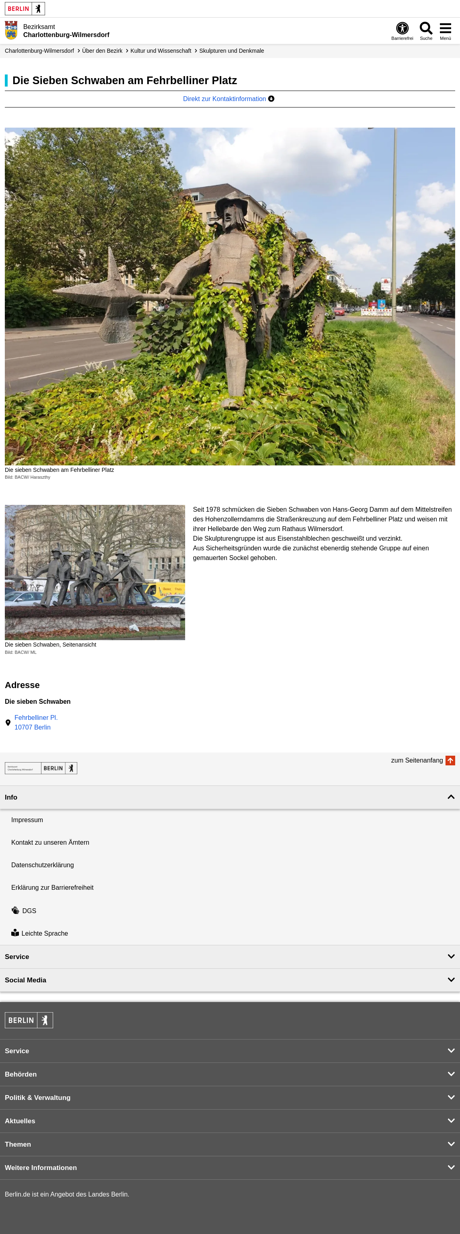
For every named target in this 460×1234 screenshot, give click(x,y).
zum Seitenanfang (417, 760)
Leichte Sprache (39, 933)
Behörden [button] (21, 1074)
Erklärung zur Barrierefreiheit (52, 887)
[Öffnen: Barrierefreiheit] (402, 30)
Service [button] (17, 957)
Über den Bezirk (102, 51)
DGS (23, 910)
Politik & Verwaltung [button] (37, 1098)
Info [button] (11, 797)
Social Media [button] (25, 980)
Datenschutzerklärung (42, 865)
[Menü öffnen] (445, 30)
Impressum (27, 819)
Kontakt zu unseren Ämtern (50, 842)
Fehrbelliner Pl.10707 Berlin (36, 722)
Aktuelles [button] (20, 1121)
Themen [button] (18, 1144)
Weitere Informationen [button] (41, 1168)
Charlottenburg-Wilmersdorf (39, 51)
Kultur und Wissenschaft (160, 51)
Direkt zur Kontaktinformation (228, 98)
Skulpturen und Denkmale (231, 51)
